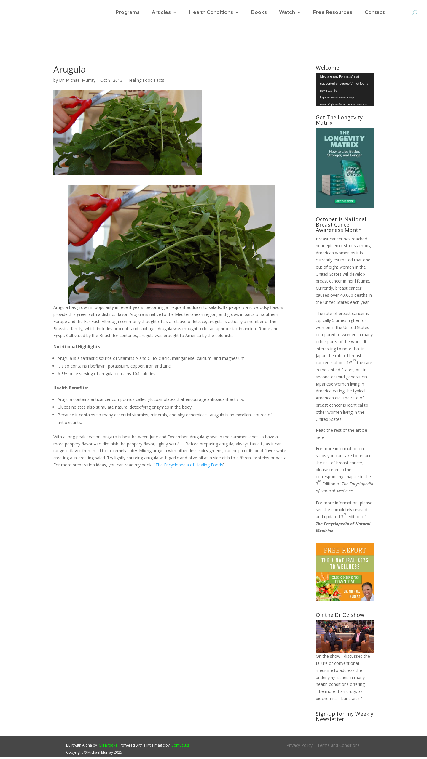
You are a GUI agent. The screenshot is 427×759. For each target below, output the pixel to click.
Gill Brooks (108, 747)
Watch (287, 12)
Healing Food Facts (145, 82)
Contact (375, 12)
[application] (345, 92)
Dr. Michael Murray (77, 82)
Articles (161, 12)
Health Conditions (211, 12)
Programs (128, 12)
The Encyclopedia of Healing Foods (189, 467)
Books (259, 12)
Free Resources (332, 12)
